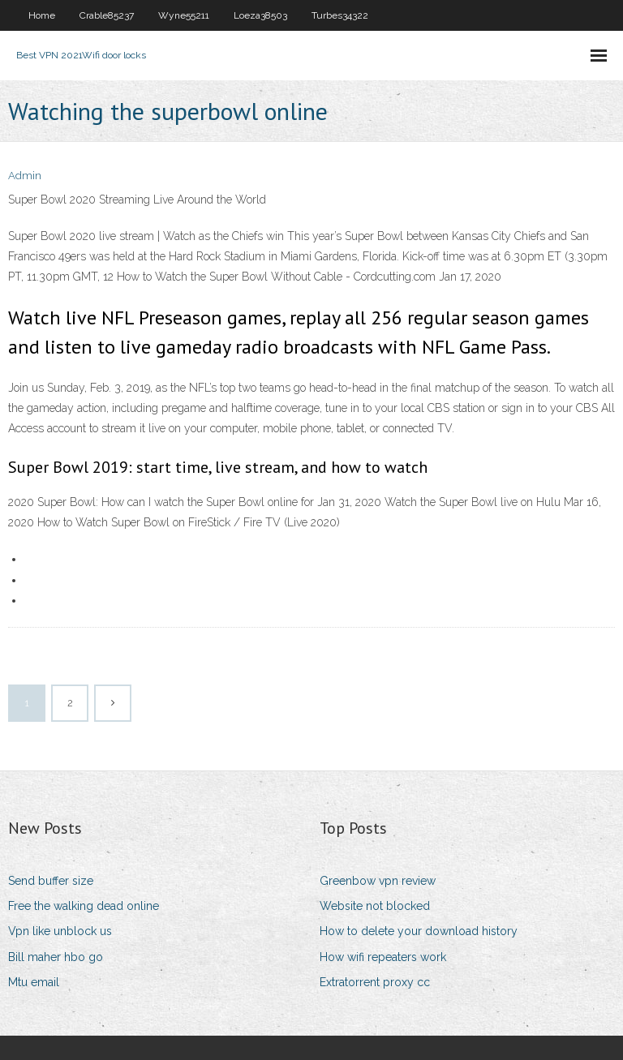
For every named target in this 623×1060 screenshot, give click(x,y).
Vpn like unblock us (60, 931)
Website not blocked (375, 905)
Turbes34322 (340, 15)
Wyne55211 (183, 15)
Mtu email (33, 982)
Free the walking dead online (83, 905)
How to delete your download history (419, 931)
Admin (24, 176)
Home (41, 15)
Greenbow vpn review (378, 880)
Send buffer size (50, 880)
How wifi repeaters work (383, 957)
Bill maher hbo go (55, 957)
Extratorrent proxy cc (375, 982)
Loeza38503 (260, 15)
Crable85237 (106, 15)
